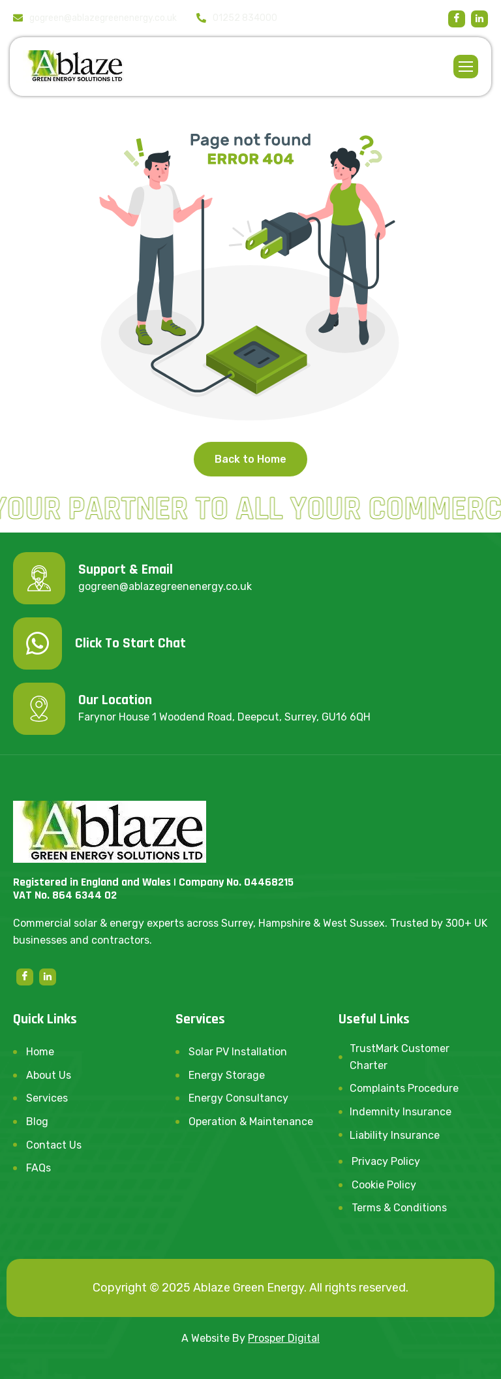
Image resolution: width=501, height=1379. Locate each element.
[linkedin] (479, 18)
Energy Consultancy (238, 1098)
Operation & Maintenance (251, 1121)
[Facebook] (456, 18)
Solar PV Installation (238, 1052)
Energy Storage (227, 1075)
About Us (48, 1075)
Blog (37, 1121)
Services (47, 1098)
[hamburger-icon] (465, 66)
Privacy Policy (386, 1161)
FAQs (38, 1168)
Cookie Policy (384, 1185)
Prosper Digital (284, 1338)
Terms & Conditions (399, 1207)
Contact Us (54, 1145)
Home (40, 1052)
